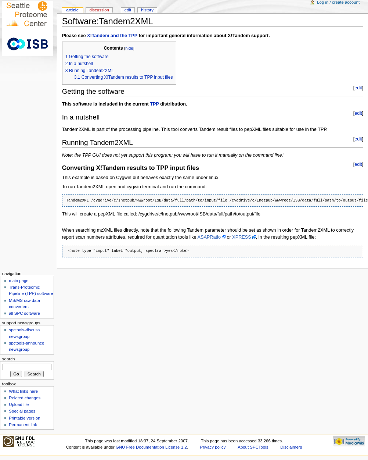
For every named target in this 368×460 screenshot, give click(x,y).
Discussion (99, 10)
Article (72, 10)
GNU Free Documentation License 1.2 (151, 447)
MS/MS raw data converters (24, 303)
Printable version (24, 418)
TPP (154, 104)
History (147, 10)
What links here (23, 391)
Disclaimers (291, 447)
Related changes (24, 398)
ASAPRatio (208, 237)
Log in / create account (338, 2)
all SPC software (24, 313)
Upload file (19, 404)
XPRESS (241, 237)
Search (8, 359)
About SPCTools (253, 447)
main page (19, 280)
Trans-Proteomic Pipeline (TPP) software (31, 290)
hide (129, 48)
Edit (128, 10)
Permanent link (23, 424)
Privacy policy (213, 447)
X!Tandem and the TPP (112, 35)
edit (358, 87)
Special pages (22, 411)
